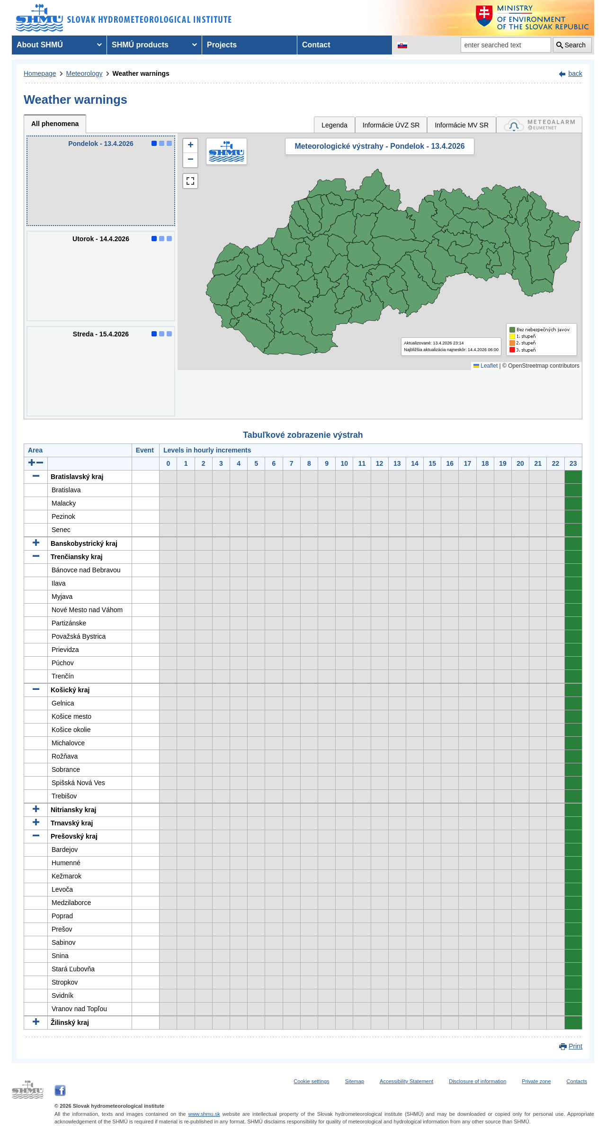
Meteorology (84, 73)
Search (575, 45)
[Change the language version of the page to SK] (402, 45)
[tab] (539, 125)
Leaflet (485, 365)
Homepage (40, 73)
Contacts (577, 1081)
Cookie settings (311, 1081)
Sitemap (354, 1081)
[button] (190, 146)
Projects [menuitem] (222, 45)
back (575, 73)
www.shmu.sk (204, 1114)
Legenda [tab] (334, 125)
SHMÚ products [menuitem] (140, 45)
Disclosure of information (477, 1081)
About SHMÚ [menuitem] (40, 45)
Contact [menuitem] (316, 45)
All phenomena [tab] (55, 123)
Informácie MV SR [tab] (462, 125)
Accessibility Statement (406, 1081)
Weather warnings (141, 73)
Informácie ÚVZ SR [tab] (391, 125)
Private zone (536, 1081)
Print (575, 1046)
